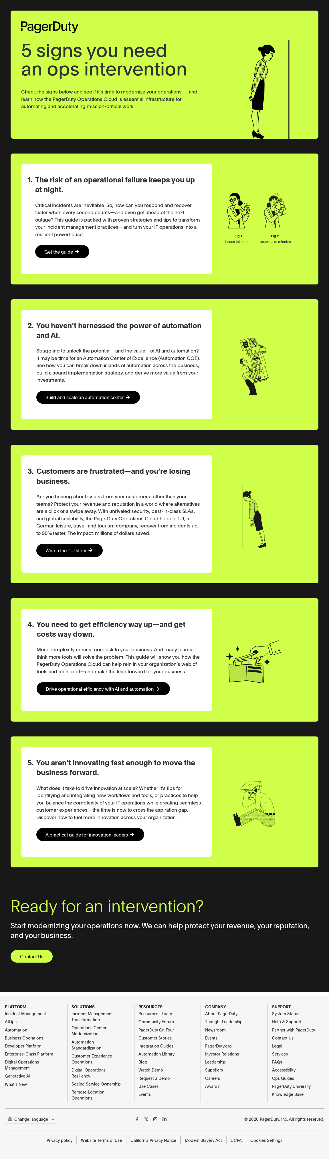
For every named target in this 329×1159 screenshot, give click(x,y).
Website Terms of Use (101, 1140)
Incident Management (25, 1013)
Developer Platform (23, 1046)
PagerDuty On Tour (156, 1030)
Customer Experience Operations (92, 1059)
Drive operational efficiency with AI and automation (107, 691)
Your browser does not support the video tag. (267, 89)
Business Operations (24, 1038)
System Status (285, 1013)
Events (144, 1094)
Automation (16, 1030)
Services (280, 1054)
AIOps (11, 1021)
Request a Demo (154, 1078)
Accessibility (284, 1070)
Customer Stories (155, 1038)
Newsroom (215, 1030)
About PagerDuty (221, 1013)
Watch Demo (150, 1070)
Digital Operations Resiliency (89, 1073)
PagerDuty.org (218, 1046)
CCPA (236, 1140)
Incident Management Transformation (92, 1016)
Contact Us (33, 959)
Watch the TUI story (71, 552)
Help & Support (287, 1021)
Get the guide (64, 252)
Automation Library (156, 1054)
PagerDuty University (291, 1086)
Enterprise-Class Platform (29, 1054)
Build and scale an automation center (91, 398)
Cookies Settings (266, 1140)
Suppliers (214, 1070)
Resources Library (155, 1013)
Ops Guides (283, 1078)
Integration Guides (155, 1046)
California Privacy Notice (153, 1140)
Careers (212, 1078)
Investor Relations (222, 1054)
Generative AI (17, 1076)
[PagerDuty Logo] (49, 27)
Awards (212, 1086)
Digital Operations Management (22, 1065)
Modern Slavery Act (203, 1140)
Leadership (215, 1062)
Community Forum (156, 1021)
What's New (16, 1084)
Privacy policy (59, 1140)
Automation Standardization (86, 1045)
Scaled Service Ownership (96, 1084)
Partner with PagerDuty (293, 1030)
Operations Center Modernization (89, 1030)
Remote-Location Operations (88, 1095)
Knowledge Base (288, 1094)
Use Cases (148, 1086)
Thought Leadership (224, 1021)
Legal (277, 1046)
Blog (142, 1062)
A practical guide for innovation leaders (93, 837)
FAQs (277, 1062)
